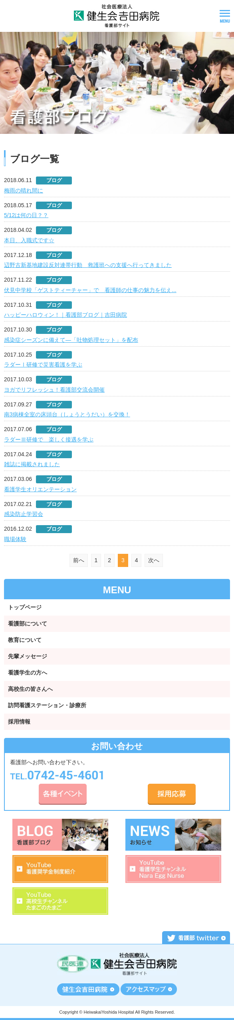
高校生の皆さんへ (30, 689)
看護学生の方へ (27, 672)
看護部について (27, 623)
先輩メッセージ (27, 656)
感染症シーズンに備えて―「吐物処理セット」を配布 (71, 340)
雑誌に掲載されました (32, 464)
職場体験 (15, 539)
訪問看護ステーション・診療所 (47, 705)
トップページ (25, 607)
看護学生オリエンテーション (40, 489)
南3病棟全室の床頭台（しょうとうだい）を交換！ (67, 414)
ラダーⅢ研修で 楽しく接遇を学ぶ (48, 439)
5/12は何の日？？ (26, 215)
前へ (78, 560)
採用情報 (19, 721)
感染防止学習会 (23, 514)
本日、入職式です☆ (29, 240)
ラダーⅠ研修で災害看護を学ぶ (43, 364)
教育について (25, 640)
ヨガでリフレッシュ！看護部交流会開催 (54, 389)
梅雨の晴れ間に (23, 190)
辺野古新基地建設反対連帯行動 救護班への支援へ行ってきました (88, 265)
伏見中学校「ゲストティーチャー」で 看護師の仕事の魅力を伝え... (90, 290)
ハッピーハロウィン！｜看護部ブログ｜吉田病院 (65, 315)
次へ (153, 560)
